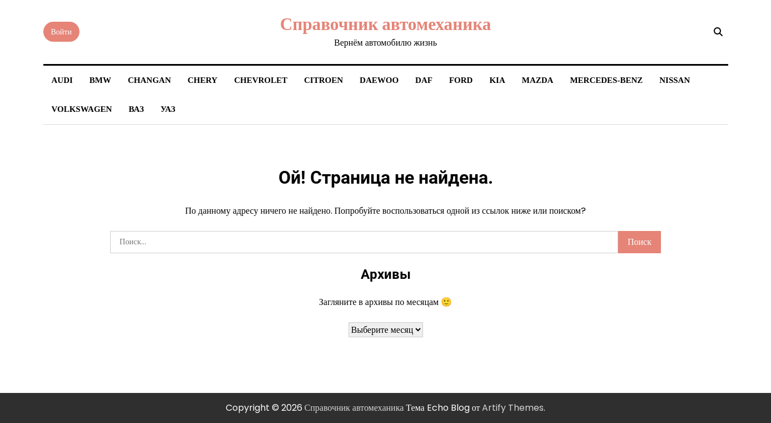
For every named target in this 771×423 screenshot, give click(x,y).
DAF (423, 80)
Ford (461, 80)
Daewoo (379, 80)
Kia (497, 80)
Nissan (674, 80)
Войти (61, 31)
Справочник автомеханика (385, 24)
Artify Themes (513, 407)
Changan (149, 80)
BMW (100, 80)
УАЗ (168, 109)
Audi (62, 80)
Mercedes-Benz (606, 80)
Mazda (538, 80)
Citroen (323, 80)
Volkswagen (82, 109)
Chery (203, 80)
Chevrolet (260, 80)
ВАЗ (135, 109)
